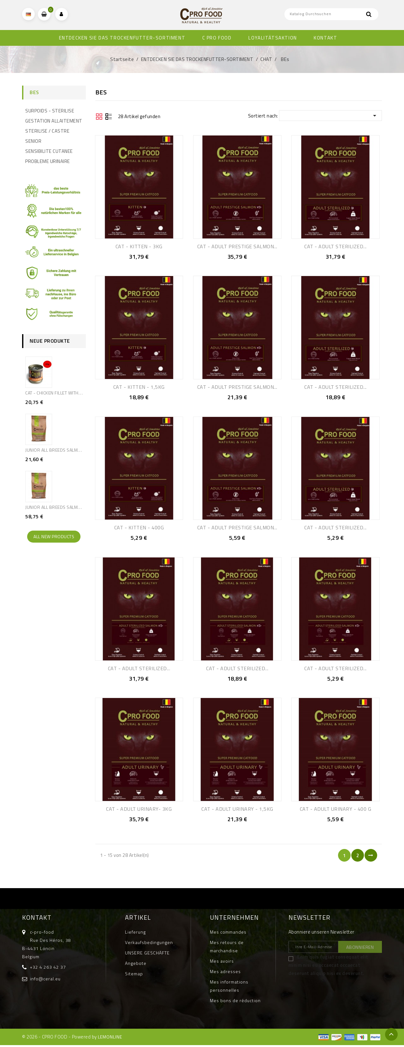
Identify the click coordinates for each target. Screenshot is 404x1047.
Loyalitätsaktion (272, 37)
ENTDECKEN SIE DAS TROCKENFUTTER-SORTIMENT (122, 37)
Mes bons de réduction (235, 1002)
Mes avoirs (222, 963)
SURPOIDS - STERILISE (49, 110)
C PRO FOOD (217, 37)
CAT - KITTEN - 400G (139, 528)
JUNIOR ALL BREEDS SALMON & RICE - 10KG (69, 507)
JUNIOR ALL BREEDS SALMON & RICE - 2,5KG (70, 450)
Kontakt (36, 919)
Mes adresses (225, 973)
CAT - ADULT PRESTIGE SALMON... (237, 246)
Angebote (135, 965)
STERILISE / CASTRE (47, 131)
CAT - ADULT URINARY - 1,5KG (237, 810)
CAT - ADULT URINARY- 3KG (139, 810)
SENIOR (33, 141)
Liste (108, 117)
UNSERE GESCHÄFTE (147, 954)
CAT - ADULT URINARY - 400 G (335, 810)
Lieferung (135, 933)
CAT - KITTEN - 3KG (139, 246)
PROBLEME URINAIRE (47, 161)
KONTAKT (325, 37)
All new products (53, 536)
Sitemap (134, 975)
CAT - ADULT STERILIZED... (335, 246)
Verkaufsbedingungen (149, 944)
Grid (99, 116)
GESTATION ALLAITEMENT (53, 120)
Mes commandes (228, 933)
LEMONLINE (110, 1038)
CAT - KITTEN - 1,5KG (139, 387)
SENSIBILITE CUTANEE (49, 151)
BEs (34, 92)
